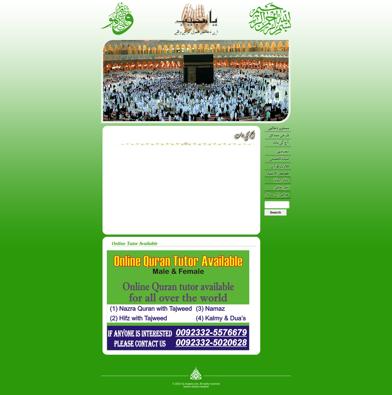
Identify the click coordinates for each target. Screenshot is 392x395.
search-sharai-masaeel (196, 386)
